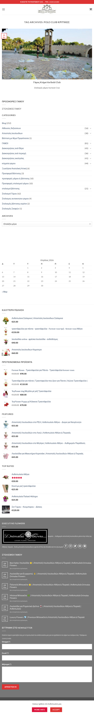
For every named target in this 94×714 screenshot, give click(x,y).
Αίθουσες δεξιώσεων (11, 128)
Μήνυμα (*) (6, 664)
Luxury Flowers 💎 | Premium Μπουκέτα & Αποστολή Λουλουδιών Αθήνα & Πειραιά (47, 617)
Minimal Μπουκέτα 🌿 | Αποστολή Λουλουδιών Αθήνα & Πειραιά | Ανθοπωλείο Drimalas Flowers (49, 596)
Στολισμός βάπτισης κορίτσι (14, 203)
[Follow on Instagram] (70, 546)
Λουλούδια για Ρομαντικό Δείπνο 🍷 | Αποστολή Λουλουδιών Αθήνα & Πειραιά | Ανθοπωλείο (45, 607)
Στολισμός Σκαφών (10, 208)
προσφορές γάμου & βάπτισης (15, 178)
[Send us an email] (80, 546)
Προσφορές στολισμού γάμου (15, 183)
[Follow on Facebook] (66, 546)
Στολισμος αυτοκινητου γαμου (15, 198)
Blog (4, 123)
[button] (3, 9)
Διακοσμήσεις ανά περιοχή (14, 153)
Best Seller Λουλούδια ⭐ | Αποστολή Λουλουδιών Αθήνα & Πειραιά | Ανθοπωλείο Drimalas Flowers (50, 564)
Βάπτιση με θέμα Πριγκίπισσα (15, 138)
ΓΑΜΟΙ (5, 143)
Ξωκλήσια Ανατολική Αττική (14, 168)
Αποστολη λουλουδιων (12, 133)
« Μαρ (4, 291)
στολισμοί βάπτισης (11, 188)
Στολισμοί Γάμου (9, 193)
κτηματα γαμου (8, 163)
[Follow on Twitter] (75, 546)
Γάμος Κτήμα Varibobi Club (47, 82)
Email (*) (5, 653)
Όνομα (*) (6, 642)
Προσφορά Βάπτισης (11, 173)
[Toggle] (90, 128)
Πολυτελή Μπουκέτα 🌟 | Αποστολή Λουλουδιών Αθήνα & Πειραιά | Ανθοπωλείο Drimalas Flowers (50, 585)
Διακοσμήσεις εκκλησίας (13, 158)
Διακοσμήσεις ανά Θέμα (13, 148)
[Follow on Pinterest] (84, 546)
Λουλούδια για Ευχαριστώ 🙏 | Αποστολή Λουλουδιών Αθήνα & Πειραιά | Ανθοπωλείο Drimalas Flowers (48, 574)
